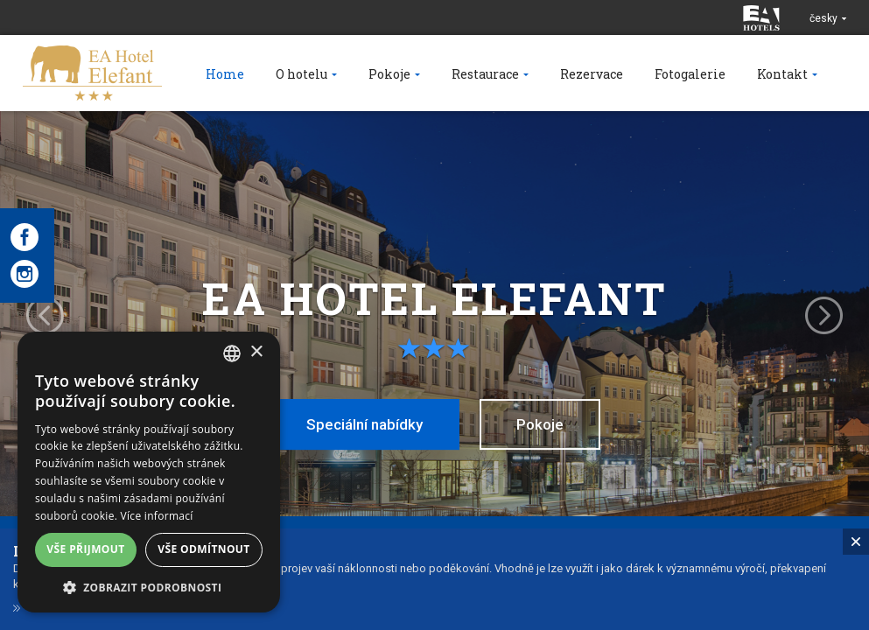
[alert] (149, 472)
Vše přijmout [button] (85, 549)
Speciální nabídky (364, 424)
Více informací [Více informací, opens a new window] (157, 515)
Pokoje (540, 424)
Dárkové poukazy (78, 621)
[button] (149, 586)
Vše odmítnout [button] (203, 549)
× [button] (256, 352)
